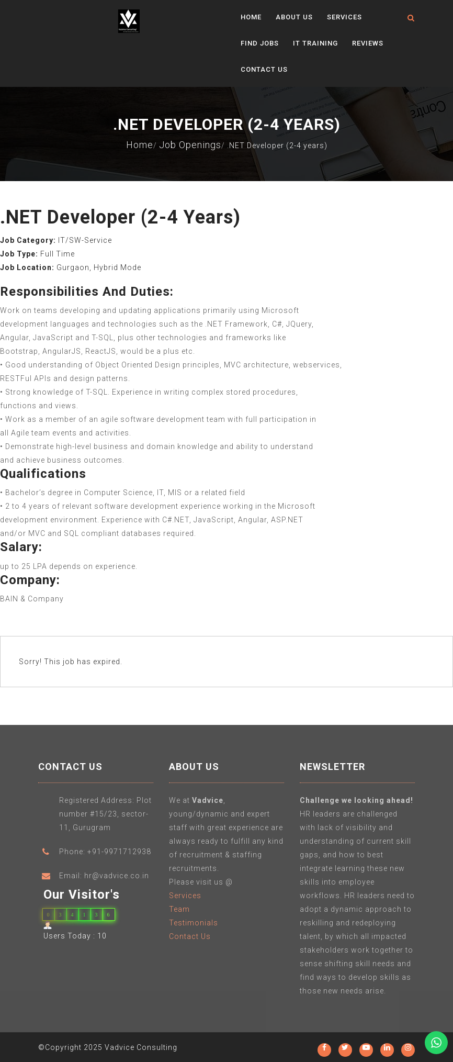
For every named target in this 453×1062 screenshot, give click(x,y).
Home (251, 17)
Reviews (367, 43)
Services (344, 17)
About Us (294, 17)
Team (179, 912)
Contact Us (264, 69)
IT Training (315, 43)
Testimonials (193, 926)
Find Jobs (260, 43)
